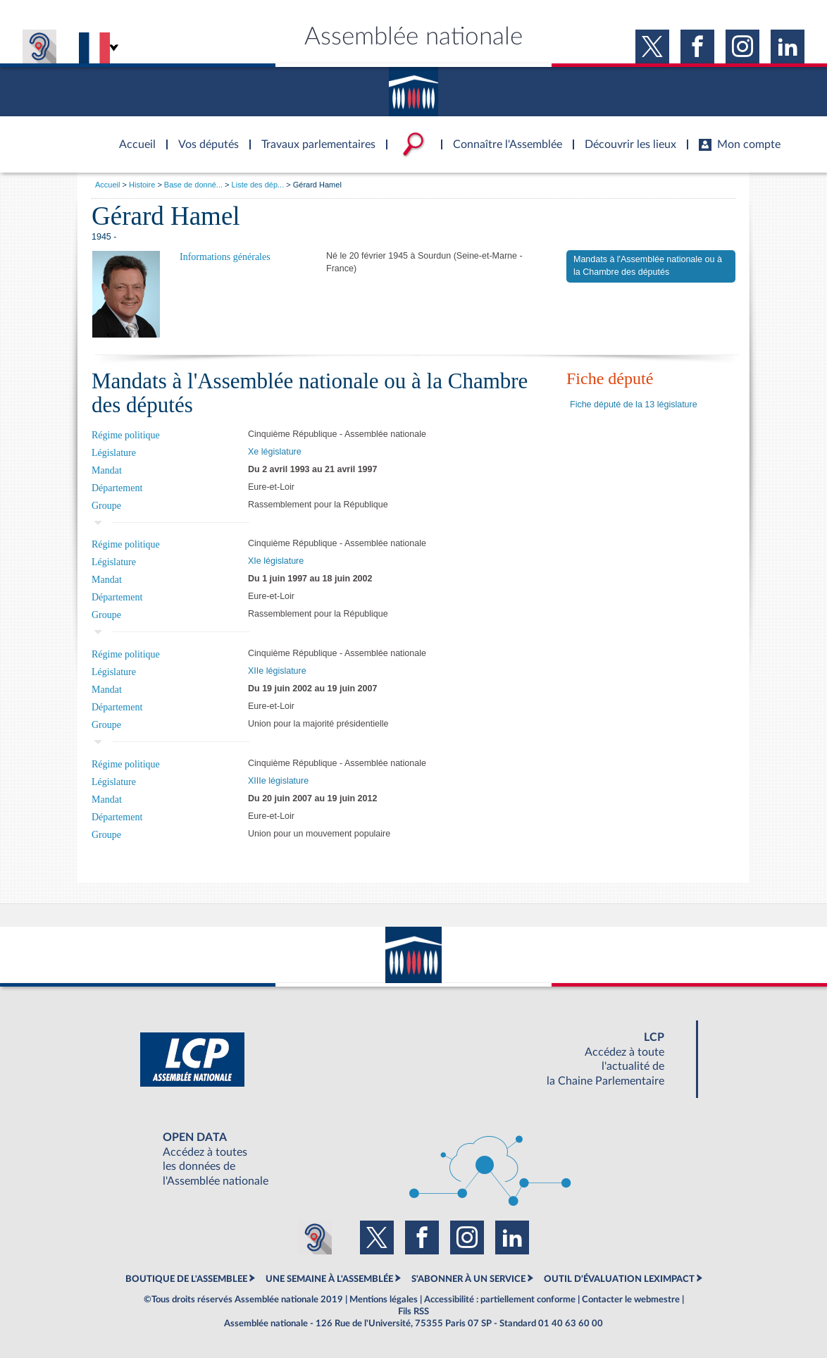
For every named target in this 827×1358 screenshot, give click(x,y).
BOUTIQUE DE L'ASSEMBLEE (186, 1279)
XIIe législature (277, 671)
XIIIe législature (278, 781)
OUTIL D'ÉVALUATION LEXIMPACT (619, 1279)
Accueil (107, 184)
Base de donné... (193, 184)
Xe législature (274, 452)
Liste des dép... (258, 184)
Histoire (142, 184)
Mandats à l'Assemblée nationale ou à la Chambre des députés (647, 265)
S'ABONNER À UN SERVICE (468, 1279)
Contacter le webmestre (631, 1299)
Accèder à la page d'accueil (132, 136)
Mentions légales (383, 1299)
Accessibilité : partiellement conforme (500, 1299)
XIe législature (276, 561)
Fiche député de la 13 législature (633, 404)
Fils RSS (413, 1311)
